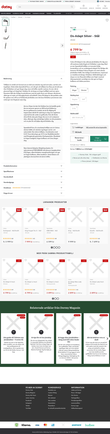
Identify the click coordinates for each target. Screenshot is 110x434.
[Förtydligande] (88, 50)
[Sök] (72, 7)
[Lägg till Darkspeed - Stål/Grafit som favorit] (4, 222)
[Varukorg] (105, 7)
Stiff (84, 96)
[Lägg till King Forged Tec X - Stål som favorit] (26, 222)
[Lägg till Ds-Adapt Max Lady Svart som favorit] (69, 273)
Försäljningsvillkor (76, 400)
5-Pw (75, 105)
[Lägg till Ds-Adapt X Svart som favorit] (4, 273)
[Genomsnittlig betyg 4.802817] (94, 252)
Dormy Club (29, 390)
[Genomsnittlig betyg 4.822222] (50, 252)
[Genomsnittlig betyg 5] (29, 303)
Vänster (84, 86)
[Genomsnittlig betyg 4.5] (29, 252)
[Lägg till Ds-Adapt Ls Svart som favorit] (26, 273)
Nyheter (69, 13)
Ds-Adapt (27, 17)
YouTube (28, 408)
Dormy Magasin (90, 13)
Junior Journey (30, 398)
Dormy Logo (75, 405)
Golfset (13, 17)
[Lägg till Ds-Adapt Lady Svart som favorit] (90, 273)
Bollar (28, 13)
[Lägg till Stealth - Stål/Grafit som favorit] (90, 222)
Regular (75, 96)
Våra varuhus (52, 400)
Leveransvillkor (75, 403)
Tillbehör (57, 13)
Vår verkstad (51, 398)
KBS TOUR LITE (78, 114)
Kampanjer (102, 13)
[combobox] (45, 7)
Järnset (20, 17)
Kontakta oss (52, 390)
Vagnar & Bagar (38, 13)
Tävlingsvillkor (75, 398)
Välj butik (77, 129)
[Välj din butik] (83, 6)
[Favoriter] (98, 7)
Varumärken (78, 13)
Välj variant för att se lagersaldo (96, 124)
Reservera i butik (79, 135)
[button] (91, 6)
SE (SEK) (103, 1)
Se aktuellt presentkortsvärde (56, 408)
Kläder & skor (18, 13)
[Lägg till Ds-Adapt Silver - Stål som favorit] (107, 20)
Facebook (29, 400)
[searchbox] (41, 7)
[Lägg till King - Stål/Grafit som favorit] (69, 222)
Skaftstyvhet (74, 92)
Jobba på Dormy (76, 390)
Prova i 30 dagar (76, 392)
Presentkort (51, 405)
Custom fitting (52, 392)
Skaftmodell (74, 111)
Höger (75, 86)
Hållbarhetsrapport (76, 408)
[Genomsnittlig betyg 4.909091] (7, 303)
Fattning (73, 83)
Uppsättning (74, 101)
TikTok (28, 405)
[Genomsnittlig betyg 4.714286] (16, 201)
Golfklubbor (6, 13)
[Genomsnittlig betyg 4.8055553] (7, 252)
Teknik (49, 13)
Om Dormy (74, 395)
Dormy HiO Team (31, 395)
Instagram (29, 403)
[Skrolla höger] (62, 45)
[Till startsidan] (6, 7)
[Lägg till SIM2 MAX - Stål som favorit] (47, 222)
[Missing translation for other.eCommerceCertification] (16, 425)
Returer (50, 395)
